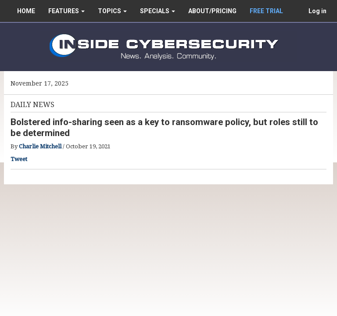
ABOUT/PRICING (212, 10)
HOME (26, 10)
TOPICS (112, 10)
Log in (317, 10)
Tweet (19, 159)
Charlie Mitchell (40, 146)
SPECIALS (157, 10)
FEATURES (66, 10)
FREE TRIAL (266, 10)
